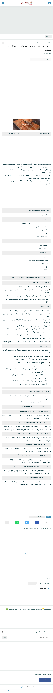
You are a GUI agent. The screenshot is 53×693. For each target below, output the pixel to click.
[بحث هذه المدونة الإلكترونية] (29, 637)
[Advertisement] (26, 20)
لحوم (31, 516)
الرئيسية (48, 43)
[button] (37, 522)
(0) (3, 53)
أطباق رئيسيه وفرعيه (37, 43)
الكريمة (12, 175)
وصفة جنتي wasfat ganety (20, 687)
